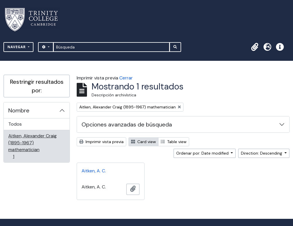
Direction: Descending (262, 153)
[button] (254, 47)
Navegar (17, 46)
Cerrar (126, 78)
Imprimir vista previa (101, 141)
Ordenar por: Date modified (203, 153)
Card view (143, 141)
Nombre (18, 110)
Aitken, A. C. (94, 171)
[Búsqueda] (111, 47)
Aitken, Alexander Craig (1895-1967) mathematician (32, 146)
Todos (15, 124)
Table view (174, 141)
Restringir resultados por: (37, 86)
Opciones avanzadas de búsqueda (127, 124)
